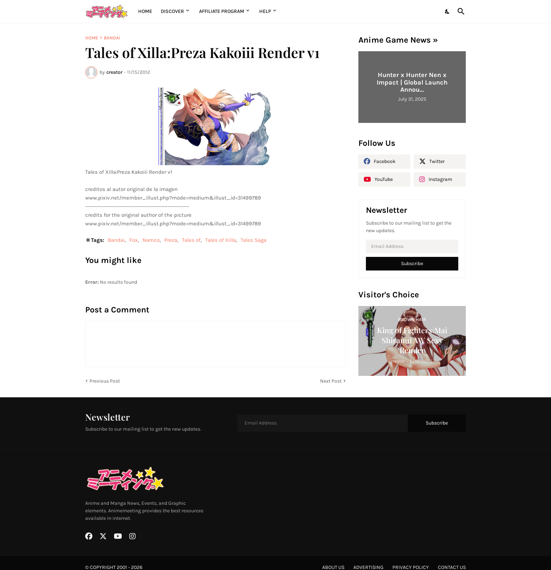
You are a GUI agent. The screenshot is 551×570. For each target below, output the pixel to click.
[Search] (460, 11)
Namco (151, 240)
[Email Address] (412, 246)
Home (145, 11)
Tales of (191, 240)
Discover (172, 11)
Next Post (331, 381)
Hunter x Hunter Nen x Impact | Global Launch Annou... (412, 82)
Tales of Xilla (220, 240)
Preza (170, 240)
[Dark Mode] (447, 11)
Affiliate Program (221, 11)
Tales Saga (253, 240)
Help (265, 11)
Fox (133, 240)
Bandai (112, 37)
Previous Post (105, 381)
